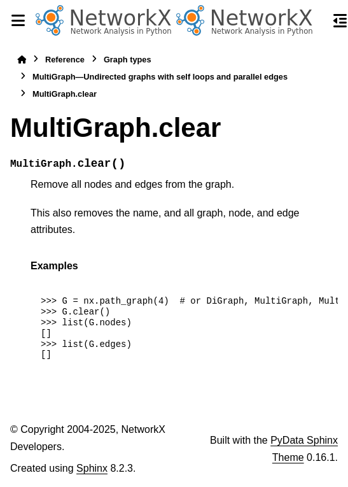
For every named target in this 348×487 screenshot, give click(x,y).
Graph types (127, 59)
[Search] (317, 21)
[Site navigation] (17, 20)
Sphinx (92, 468)
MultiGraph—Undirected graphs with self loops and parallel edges (160, 76)
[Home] (21, 59)
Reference (65, 59)
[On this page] (340, 20)
